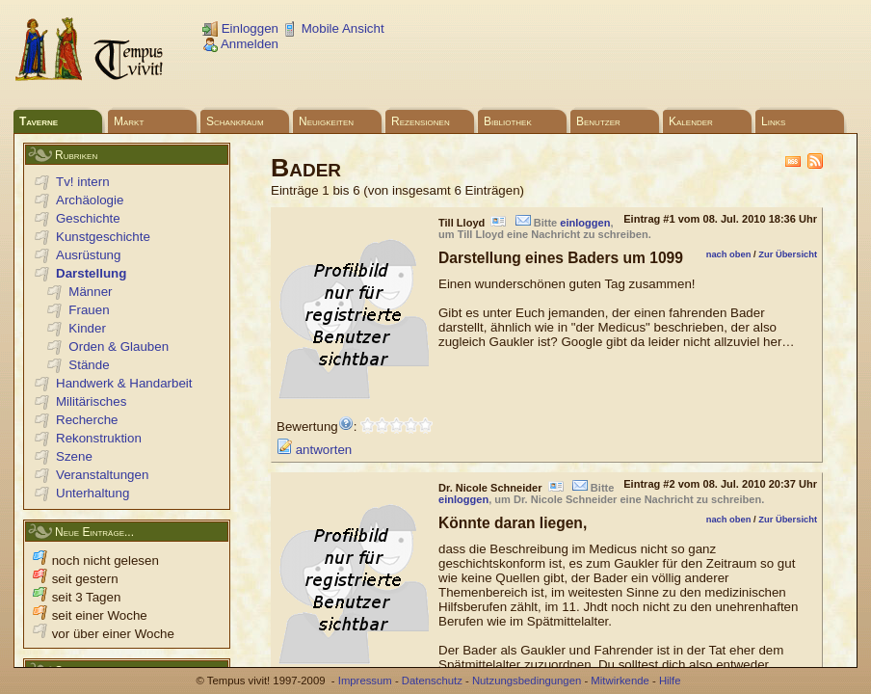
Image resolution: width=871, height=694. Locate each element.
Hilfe (670, 680)
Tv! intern (83, 181)
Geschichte (88, 218)
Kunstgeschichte (103, 236)
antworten (314, 449)
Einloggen (240, 28)
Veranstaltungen (102, 474)
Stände (88, 365)
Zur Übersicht (787, 254)
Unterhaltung (92, 493)
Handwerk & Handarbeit (124, 383)
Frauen (88, 310)
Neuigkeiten (326, 121)
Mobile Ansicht (333, 28)
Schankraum (235, 121)
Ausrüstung (88, 255)
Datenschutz (432, 680)
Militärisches (91, 401)
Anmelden (240, 44)
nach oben (729, 254)
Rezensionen (420, 121)
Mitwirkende (619, 680)
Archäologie (89, 200)
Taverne (38, 121)
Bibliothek (508, 121)
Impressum (365, 680)
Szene (74, 456)
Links (773, 121)
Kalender (691, 121)
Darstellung (91, 273)
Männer (90, 291)
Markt (129, 121)
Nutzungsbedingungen (526, 680)
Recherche (87, 420)
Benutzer (598, 121)
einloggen (585, 222)
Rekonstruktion (99, 438)
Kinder (87, 328)
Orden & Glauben (118, 346)
